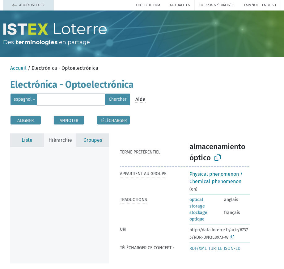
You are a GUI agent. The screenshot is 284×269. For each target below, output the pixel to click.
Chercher (117, 99)
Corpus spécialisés (216, 5)
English (269, 5)
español (251, 5)
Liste (27, 140)
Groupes (92, 140)
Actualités (180, 5)
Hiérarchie (60, 140)
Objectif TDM (148, 5)
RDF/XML (198, 248)
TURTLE (215, 248)
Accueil (18, 68)
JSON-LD (232, 248)
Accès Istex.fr (28, 5)
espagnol (23, 99)
